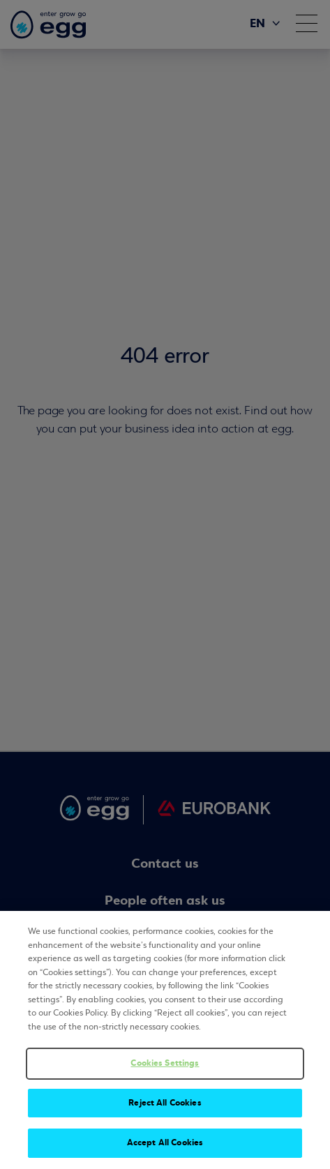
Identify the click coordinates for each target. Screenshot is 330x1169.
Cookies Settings (164, 1063)
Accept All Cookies (165, 1143)
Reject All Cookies (164, 1102)
